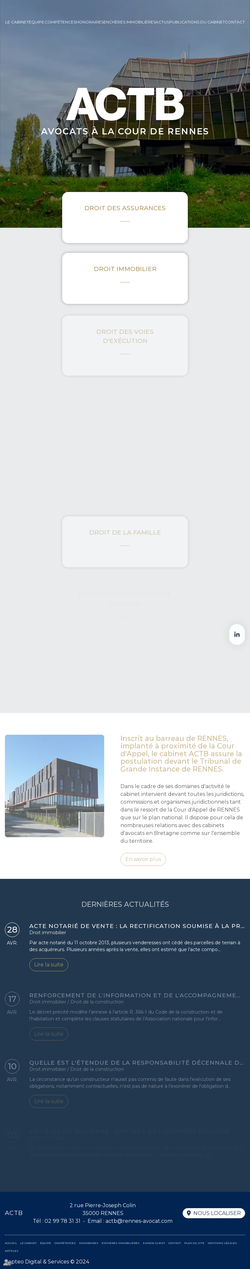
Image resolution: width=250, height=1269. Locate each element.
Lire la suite (48, 966)
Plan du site (194, 1243)
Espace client (154, 1243)
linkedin (237, 634)
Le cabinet (17, 22)
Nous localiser (217, 1213)
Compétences (60, 22)
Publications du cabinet (197, 22)
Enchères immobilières (130, 22)
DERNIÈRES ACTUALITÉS (125, 911)
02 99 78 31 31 (62, 1221)
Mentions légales (222, 1243)
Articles (12, 1250)
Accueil (11, 1243)
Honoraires (90, 22)
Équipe (36, 22)
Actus (162, 22)
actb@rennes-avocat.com (139, 1221)
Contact (235, 22)
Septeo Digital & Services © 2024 (47, 1262)
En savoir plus (143, 866)
